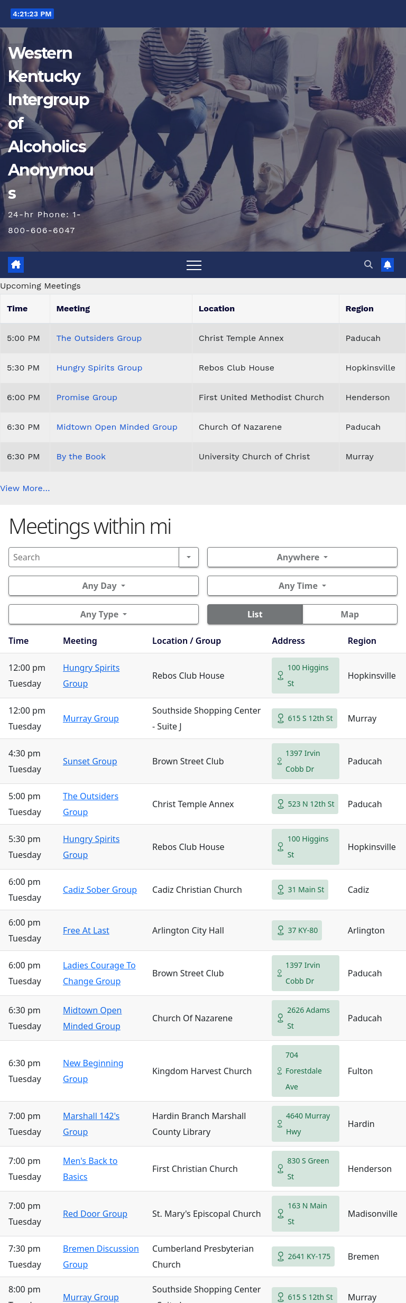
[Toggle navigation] (194, 265)
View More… (25, 488)
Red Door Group (95, 1213)
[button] (368, 265)
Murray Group (91, 718)
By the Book (81, 456)
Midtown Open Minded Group (117, 427)
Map (349, 614)
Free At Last (86, 930)
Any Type (99, 614)
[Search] (93, 557)
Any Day (99, 586)
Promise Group (87, 397)
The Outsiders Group (99, 338)
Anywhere (298, 557)
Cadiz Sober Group (100, 889)
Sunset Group (90, 761)
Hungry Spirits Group (100, 368)
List (255, 614)
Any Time (298, 586)
